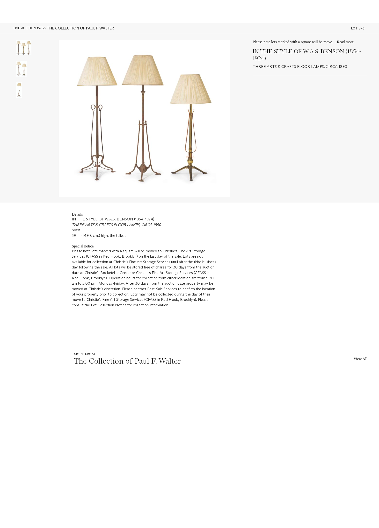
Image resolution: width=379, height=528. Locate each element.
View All (360, 359)
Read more (345, 42)
